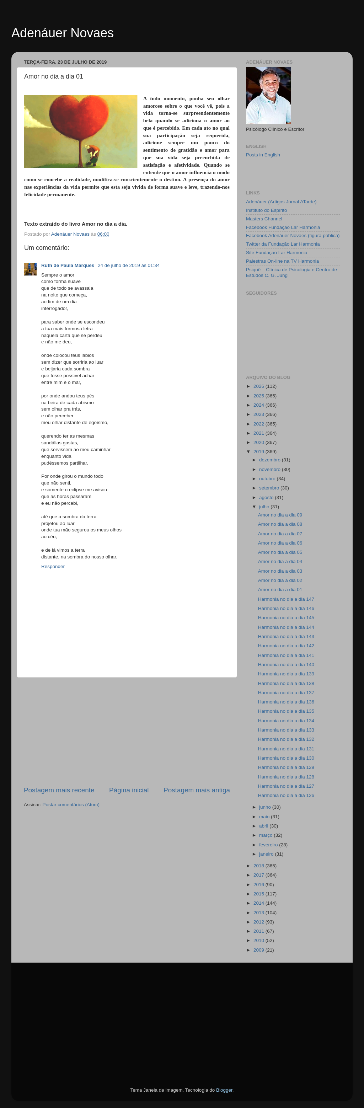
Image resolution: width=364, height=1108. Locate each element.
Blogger (224, 1090)
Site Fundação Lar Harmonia (276, 252)
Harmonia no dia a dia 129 (286, 767)
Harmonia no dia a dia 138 (286, 683)
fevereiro (269, 844)
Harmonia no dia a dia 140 (286, 664)
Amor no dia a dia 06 (280, 543)
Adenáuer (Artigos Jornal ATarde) (281, 201)
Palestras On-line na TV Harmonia (282, 261)
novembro (270, 469)
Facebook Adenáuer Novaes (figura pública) (292, 235)
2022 (259, 424)
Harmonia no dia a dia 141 (286, 655)
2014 (259, 903)
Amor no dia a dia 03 (280, 571)
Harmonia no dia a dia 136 (286, 702)
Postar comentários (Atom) (71, 804)
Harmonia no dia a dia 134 (286, 720)
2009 (259, 950)
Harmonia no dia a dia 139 (286, 673)
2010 (259, 940)
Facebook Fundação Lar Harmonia (283, 227)
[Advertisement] (127, 731)
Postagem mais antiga (197, 790)
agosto (267, 497)
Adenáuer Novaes (62, 33)
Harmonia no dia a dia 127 (286, 786)
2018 (259, 865)
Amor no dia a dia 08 (280, 524)
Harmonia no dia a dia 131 (286, 748)
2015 (259, 893)
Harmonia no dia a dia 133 (286, 730)
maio (265, 816)
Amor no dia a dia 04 (280, 561)
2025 (259, 395)
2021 (259, 433)
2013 (259, 912)
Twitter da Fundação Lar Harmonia (283, 244)
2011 (259, 931)
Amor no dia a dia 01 (280, 589)
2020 (259, 442)
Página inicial (129, 790)
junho (265, 807)
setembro (269, 488)
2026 (259, 386)
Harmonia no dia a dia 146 (286, 608)
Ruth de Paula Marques (68, 265)
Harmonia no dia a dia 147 (286, 599)
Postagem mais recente (59, 790)
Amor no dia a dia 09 (280, 515)
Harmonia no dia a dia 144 (286, 627)
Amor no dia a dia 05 (280, 552)
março (266, 835)
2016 (259, 884)
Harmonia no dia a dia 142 (286, 645)
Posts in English (263, 154)
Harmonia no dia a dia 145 (286, 617)
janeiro (267, 854)
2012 (259, 922)
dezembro (270, 459)
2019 (259, 451)
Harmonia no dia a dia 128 (286, 777)
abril (264, 826)
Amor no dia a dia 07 (280, 533)
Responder (53, 566)
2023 (259, 414)
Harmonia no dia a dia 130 (286, 758)
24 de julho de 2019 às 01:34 (129, 265)
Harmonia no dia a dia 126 (286, 795)
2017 (259, 875)
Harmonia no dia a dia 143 (286, 636)
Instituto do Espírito (266, 210)
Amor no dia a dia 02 (280, 580)
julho (265, 506)
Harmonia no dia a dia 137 (286, 692)
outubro (268, 478)
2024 (259, 405)
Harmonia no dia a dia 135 (286, 711)
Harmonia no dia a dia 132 (286, 739)
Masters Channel (264, 218)
